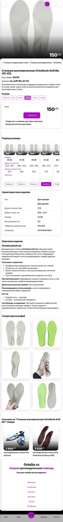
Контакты (31, 492)
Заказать (46, 184)
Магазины (31, 482)
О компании (31, 487)
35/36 (5, 98)
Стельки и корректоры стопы (16, 62)
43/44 (35, 98)
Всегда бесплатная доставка (18, 124)
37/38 (12, 98)
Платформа (31, 506)
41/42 (28, 98)
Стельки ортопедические (40, 62)
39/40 (20, 98)
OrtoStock (57, 62)
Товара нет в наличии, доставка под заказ (24, 121)
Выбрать (9, 184)
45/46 (42, 98)
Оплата (31, 501)
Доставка (31, 497)
